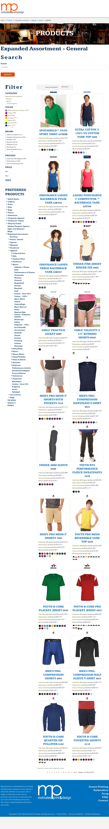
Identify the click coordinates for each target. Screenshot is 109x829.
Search (4, 64)
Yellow (10, 121)
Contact (103, 800)
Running (18, 346)
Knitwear (16, 366)
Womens (16, 363)
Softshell (16, 392)
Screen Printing (44, 144)
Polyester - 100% (21, 325)
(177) (10, 126)
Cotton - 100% (20, 297)
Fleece (11, 213)
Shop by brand (14, 224)
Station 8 (12, 403)
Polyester (16, 387)
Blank (41, 146)
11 (72, 773)
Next (75, 773)
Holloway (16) (12, 145)
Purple (10, 113)
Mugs (10, 232)
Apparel (33, 20)
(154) (10, 116)
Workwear (17, 262)
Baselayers (17, 382)
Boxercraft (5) (12, 142)
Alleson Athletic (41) (14, 135)
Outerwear (12, 216)
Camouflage (19, 305)
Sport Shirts (19, 299)
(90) (10, 113)
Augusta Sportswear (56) (16, 137)
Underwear (17, 376)
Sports (41, 20)
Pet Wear (14, 237)
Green (10, 123)
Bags (10, 210)
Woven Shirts (18, 355)
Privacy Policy (62, 814)
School (17, 302)
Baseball (18, 289)
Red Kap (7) (11, 147)
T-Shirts (11, 202)
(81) (10, 121)
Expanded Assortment (22, 20)
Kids (14, 256)
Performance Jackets (21, 368)
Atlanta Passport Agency (19, 227)
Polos (10, 205)
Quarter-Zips (20, 313)
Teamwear (17, 379)
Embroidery (43, 141)
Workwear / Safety (16, 221)
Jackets (17, 338)
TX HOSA (12, 401)
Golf (16, 291)
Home (2, 20)
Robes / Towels (16, 240)
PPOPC (11, 406)
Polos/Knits (17, 349)
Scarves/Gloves (19, 374)
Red (9, 116)
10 (68, 773)
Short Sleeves (20, 307)
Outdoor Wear (18, 259)
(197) (17, 111)
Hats (10, 208)
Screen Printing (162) (15, 164)
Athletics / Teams (21, 268)
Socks (14, 390)
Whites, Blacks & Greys (16, 111)
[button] (54, 793)
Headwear (14, 248)
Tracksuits (19, 275)
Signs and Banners (16, 229)
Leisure (17, 344)
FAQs (105, 797)
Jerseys (17, 286)
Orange (10, 118)
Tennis (17, 336)
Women (17, 278)
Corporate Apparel (16, 218)
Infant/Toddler (19, 357)
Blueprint (96, 814)
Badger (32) (11, 140)
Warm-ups (19, 320)
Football (18, 333)
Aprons (13, 243)
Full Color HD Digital (46, 139)
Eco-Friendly (20, 328)
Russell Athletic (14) (14, 150)
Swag (105, 794)
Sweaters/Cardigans (21, 371)
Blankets (14, 245)
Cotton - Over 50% (22, 294)
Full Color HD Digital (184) (16, 159)
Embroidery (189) (13, 161)
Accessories (19, 330)
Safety (17, 322)
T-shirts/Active (18, 254)
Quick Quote (13, 199)
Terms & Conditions (76, 814)
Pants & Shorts (19, 360)
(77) (11, 118)
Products (10, 20)
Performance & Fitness (24, 273)
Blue (9, 126)
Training (18, 341)
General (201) (12, 104)
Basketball (19, 283)
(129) (11, 123)
